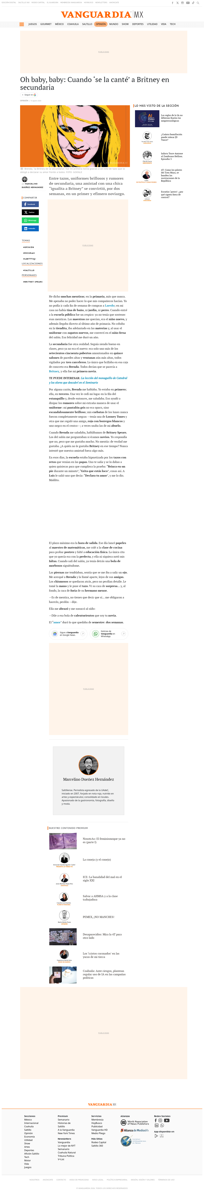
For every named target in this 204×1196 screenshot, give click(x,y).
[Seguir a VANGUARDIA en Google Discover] (29, 94)
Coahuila (73, 24)
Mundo (113, 24)
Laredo (109, 305)
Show (125, 24)
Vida (163, 24)
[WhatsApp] (109, 634)
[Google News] (68, 634)
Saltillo (87, 24)
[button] (21, 24)
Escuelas (30, 253)
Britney (54, 371)
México (59, 24)
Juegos (33, 24)
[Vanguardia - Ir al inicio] (102, 14)
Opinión (101, 24)
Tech (173, 24)
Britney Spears (34, 282)
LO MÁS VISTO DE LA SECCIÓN (157, 105)
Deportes (137, 24)
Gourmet (45, 24)
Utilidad (152, 24)
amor (56, 622)
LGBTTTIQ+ (30, 259)
